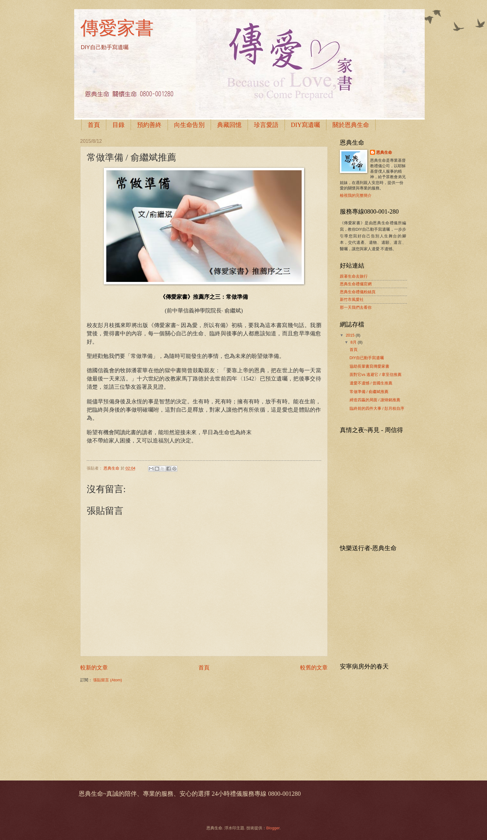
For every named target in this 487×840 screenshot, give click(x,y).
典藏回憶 (229, 124)
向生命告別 (189, 124)
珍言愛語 (266, 124)
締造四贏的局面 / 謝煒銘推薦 (375, 400)
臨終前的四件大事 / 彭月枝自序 (377, 408)
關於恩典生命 (351, 124)
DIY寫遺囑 (305, 124)
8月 (354, 342)
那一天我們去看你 (356, 307)
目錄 (118, 124)
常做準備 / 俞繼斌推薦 (369, 391)
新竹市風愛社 (352, 299)
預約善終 (149, 124)
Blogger (273, 828)
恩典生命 (384, 152)
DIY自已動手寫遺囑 (367, 357)
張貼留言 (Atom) (107, 680)
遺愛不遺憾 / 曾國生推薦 (371, 383)
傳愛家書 (117, 28)
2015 (350, 335)
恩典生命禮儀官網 (356, 284)
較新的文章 (94, 668)
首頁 (94, 124)
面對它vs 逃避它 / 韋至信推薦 (376, 374)
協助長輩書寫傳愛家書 (369, 366)
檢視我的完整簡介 (356, 195)
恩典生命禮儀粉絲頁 (358, 292)
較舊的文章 (314, 668)
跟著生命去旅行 (354, 276)
